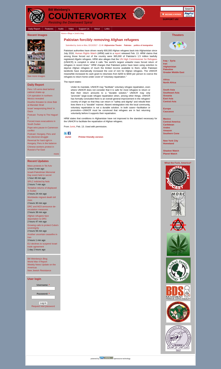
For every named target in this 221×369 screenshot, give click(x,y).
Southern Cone (171, 133)
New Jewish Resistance (39, 270)
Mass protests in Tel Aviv (39, 165)
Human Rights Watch (86, 53)
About (97, 29)
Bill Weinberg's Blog (37, 258)
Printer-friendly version (91, 137)
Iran (165, 63)
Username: (43, 285)
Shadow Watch (171, 150)
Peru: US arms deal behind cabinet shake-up (40, 90)
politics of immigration (143, 45)
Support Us (84, 29)
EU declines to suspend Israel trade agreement (42, 245)
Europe (167, 108)
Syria (172, 60)
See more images (36, 76)
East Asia (168, 98)
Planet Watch (170, 153)
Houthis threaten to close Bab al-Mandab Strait (42, 103)
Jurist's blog (79, 33)
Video (71, 29)
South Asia (169, 89)
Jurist (72, 126)
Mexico (167, 118)
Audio (61, 29)
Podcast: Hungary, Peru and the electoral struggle (41, 135)
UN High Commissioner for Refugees (138, 59)
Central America (171, 121)
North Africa (169, 82)
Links (107, 29)
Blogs (70, 33)
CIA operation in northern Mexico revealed (39, 97)
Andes (166, 127)
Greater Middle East (173, 72)
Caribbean (168, 124)
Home (63, 33)
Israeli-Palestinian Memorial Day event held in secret (41, 173)
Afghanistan (169, 66)
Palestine (168, 69)
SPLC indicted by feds (38, 181)
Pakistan (127, 45)
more (56, 154)
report (118, 53)
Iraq (165, 60)
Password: (43, 293)
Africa (166, 79)
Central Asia (169, 101)
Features (49, 29)
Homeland (168, 143)
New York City (170, 140)
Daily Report (34, 29)
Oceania (167, 95)
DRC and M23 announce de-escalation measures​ (41, 208)
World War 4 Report (37, 261)
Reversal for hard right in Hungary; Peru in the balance (41, 142)
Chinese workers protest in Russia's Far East (40, 148)
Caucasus (168, 111)
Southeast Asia (171, 92)
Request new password (43, 306)
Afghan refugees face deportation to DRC (38, 217)
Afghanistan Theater (113, 45)
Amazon (167, 130)
